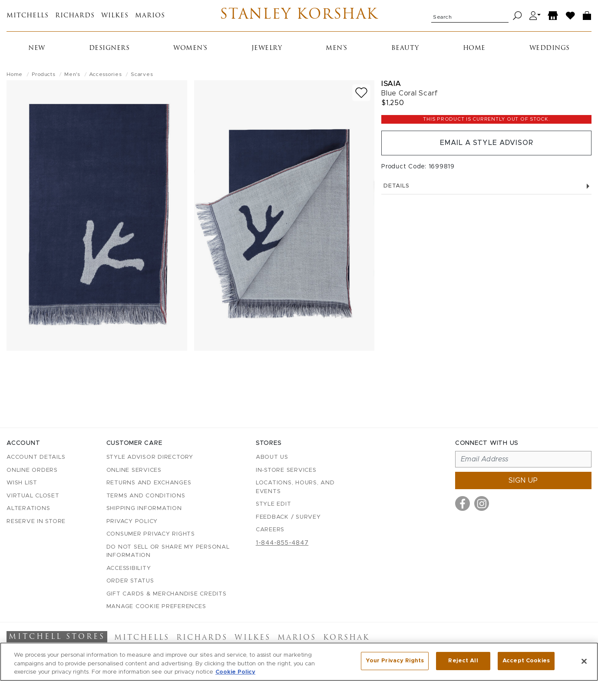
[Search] (517, 15)
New (36, 48)
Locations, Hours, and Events (295, 487)
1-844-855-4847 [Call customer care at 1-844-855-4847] (282, 543)
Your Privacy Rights (395, 661)
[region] (299, 661)
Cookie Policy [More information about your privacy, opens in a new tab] (235, 672)
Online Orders (32, 470)
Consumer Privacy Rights (150, 534)
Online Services (134, 470)
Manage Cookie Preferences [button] (156, 606)
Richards (75, 16)
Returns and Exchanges (149, 483)
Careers (270, 530)
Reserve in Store (36, 521)
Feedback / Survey (288, 517)
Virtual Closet (33, 496)
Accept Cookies (526, 661)
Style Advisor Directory (149, 457)
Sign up (523, 480)
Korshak (346, 638)
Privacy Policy (132, 521)
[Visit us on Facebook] (462, 503)
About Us (272, 457)
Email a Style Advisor (486, 143)
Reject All (463, 661)
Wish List (22, 483)
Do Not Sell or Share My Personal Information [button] (168, 551)
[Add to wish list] (361, 93)
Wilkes (115, 16)
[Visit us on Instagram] (481, 503)
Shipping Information (144, 508)
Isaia (391, 83)
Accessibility (128, 568)
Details (486, 186)
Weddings (549, 48)
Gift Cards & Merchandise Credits (166, 594)
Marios (150, 16)
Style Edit (273, 504)
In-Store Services (286, 470)
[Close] (584, 661)
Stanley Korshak (299, 16)
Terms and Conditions (145, 496)
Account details (36, 457)
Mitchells (28, 16)
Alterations (28, 508)
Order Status (130, 581)
